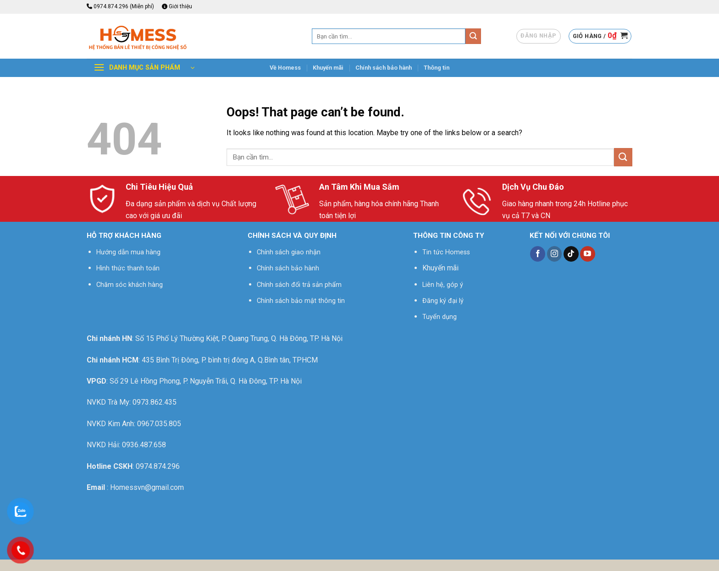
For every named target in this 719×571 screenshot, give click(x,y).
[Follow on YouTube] (587, 254)
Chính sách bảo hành (383, 67)
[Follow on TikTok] (571, 254)
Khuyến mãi (328, 67)
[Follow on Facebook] (537, 254)
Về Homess (285, 67)
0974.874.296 (158, 466)
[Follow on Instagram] (554, 254)
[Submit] (473, 36)
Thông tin (436, 67)
